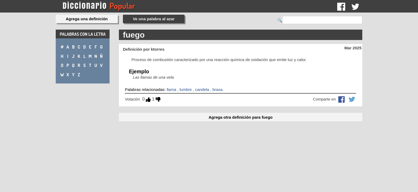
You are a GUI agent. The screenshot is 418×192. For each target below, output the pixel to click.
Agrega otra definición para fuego (240, 117)
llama (171, 89)
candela (202, 89)
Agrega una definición (87, 19)
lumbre (186, 89)
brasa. (218, 89)
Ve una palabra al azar (154, 19)
